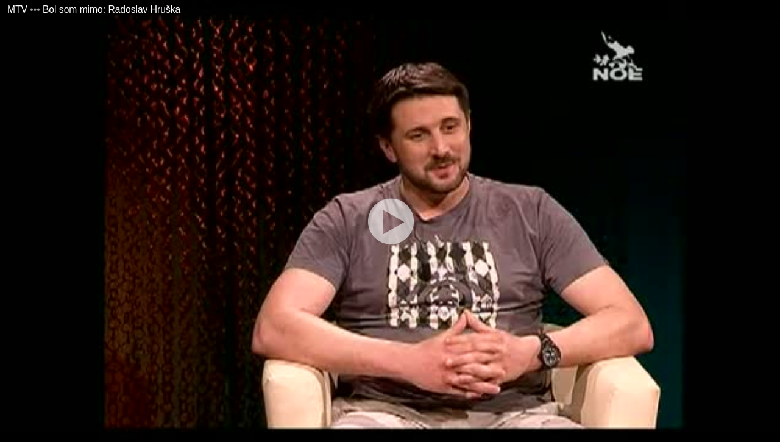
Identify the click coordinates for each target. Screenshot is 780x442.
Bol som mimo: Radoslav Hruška (111, 9)
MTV (17, 9)
